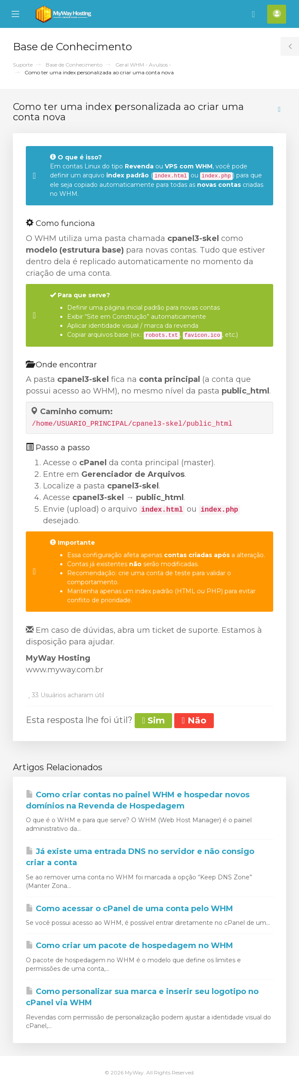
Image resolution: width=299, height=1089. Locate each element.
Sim (153, 720)
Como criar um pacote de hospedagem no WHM (129, 945)
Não (194, 720)
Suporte (23, 64)
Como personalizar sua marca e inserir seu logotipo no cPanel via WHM (142, 997)
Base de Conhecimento (74, 64)
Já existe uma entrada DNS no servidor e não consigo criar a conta (140, 857)
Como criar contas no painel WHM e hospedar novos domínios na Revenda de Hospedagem (138, 800)
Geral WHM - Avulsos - (143, 64)
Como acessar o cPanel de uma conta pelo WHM (129, 908)
